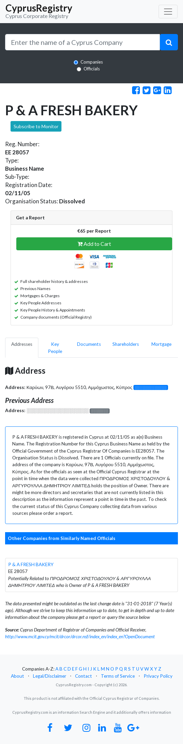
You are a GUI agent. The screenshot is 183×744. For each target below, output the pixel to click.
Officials (92, 68)
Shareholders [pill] (125, 344)
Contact (83, 676)
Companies (91, 62)
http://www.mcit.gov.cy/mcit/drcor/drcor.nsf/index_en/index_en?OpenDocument (80, 636)
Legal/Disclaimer (49, 676)
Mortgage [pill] (161, 344)
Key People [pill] (55, 347)
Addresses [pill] (21, 344)
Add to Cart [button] (94, 243)
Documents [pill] (89, 344)
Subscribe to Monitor (36, 126)
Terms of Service (118, 676)
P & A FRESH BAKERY (31, 564)
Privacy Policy (158, 676)
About (17, 676)
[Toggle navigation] (168, 11)
